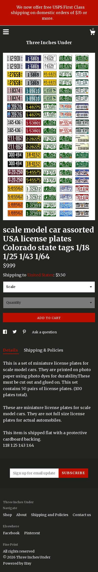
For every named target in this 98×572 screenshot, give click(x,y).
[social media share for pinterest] (24, 332)
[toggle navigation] (6, 31)
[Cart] (92, 33)
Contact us (82, 515)
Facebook (11, 533)
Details (11, 350)
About (21, 515)
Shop (8, 515)
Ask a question (44, 332)
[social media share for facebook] (5, 332)
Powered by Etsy (17, 563)
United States (40, 274)
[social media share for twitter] (15, 332)
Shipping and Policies (50, 515)
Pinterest (32, 533)
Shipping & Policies (43, 350)
